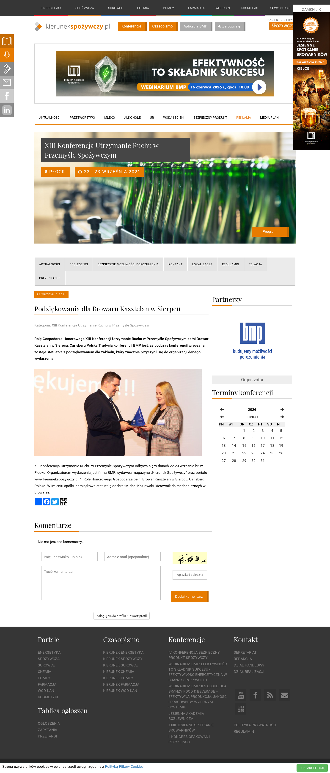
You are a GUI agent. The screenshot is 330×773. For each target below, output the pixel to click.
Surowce (115, 8)
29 (244, 460)
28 (234, 460)
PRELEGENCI (79, 264)
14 (234, 446)
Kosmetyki (249, 8)
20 (224, 453)
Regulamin (244, 731)
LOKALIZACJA (202, 264)
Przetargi (47, 736)
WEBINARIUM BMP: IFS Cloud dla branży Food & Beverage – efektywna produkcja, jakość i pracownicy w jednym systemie (197, 696)
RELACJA (255, 264)
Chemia (143, 8)
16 (253, 446)
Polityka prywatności (255, 725)
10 (263, 438)
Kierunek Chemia (118, 671)
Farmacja (196, 8)
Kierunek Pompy (118, 678)
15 (244, 446)
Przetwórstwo (82, 117)
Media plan (269, 117)
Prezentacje (49, 278)
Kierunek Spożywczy (123, 659)
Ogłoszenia (49, 723)
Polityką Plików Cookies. (124, 766)
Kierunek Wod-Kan (120, 691)
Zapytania (47, 730)
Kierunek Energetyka (123, 652)
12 (281, 438)
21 (234, 453)
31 (263, 460)
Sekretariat (245, 652)
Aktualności (49, 117)
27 (224, 460)
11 (272, 438)
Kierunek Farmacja (121, 684)
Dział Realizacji (249, 671)
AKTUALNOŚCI (49, 264)
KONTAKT (175, 264)
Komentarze (52, 525)
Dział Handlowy (249, 665)
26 (281, 453)
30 (253, 460)
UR (152, 117)
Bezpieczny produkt (210, 117)
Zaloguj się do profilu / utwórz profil (121, 616)
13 (224, 446)
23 (253, 453)
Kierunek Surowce (120, 665)
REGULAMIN (230, 264)
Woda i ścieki (173, 117)
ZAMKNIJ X (311, 9)
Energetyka (51, 8)
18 (272, 446)
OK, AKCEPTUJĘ (313, 768)
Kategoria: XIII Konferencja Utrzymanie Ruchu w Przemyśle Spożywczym (92, 325)
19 (281, 446)
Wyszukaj (280, 8)
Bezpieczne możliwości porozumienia (128, 264)
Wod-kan (222, 8)
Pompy (168, 8)
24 (263, 453)
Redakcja (243, 659)
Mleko (109, 117)
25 (272, 453)
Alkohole (132, 117)
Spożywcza (84, 8)
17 (263, 446)
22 (244, 453)
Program (270, 232)
